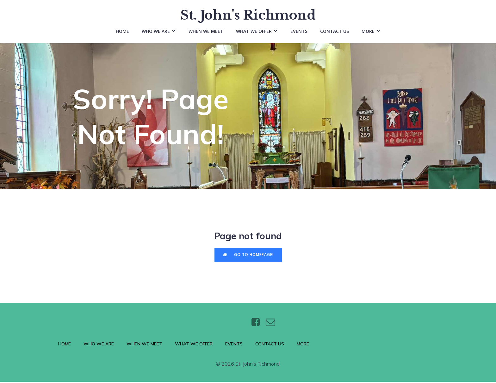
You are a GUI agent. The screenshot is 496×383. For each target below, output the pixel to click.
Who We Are (99, 345)
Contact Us (334, 32)
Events (298, 32)
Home (122, 32)
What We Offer (194, 345)
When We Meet (206, 32)
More (303, 345)
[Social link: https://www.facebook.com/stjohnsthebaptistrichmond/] (258, 324)
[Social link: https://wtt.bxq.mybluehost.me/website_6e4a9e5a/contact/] (272, 324)
